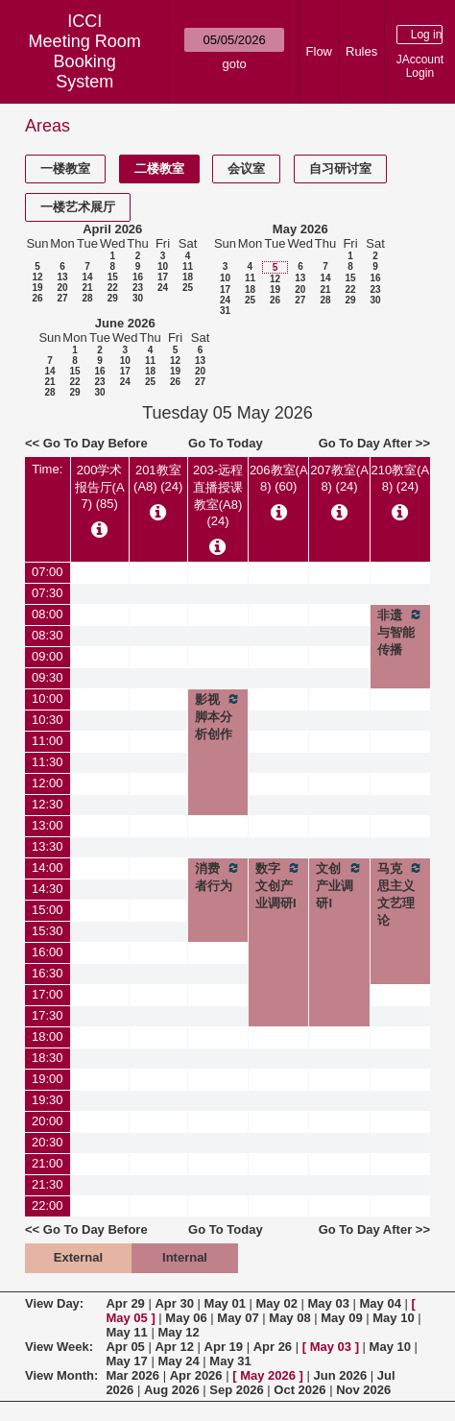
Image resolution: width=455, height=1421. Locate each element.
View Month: (61, 1375)
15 (113, 277)
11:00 (47, 741)
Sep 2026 (236, 1390)
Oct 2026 (299, 1390)
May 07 (237, 1318)
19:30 (47, 1100)
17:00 (47, 994)
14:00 (47, 867)
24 (162, 287)
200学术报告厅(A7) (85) (100, 487)
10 (162, 266)
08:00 (47, 614)
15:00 (47, 910)
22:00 (47, 1205)
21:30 (47, 1184)
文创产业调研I (339, 885)
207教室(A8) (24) (339, 478)
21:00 (47, 1163)
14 (87, 277)
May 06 (185, 1318)
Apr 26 (272, 1346)
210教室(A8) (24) (400, 478)
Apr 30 (174, 1303)
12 (37, 277)
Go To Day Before (95, 443)
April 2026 (112, 229)
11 (187, 266)
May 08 (289, 1318)
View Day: (54, 1303)
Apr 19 (223, 1346)
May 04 (380, 1303)
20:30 (47, 1142)
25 (187, 287)
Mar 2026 (132, 1375)
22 (113, 287)
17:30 (47, 1015)
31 (225, 310)
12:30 (47, 804)
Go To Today (225, 443)
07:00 (47, 572)
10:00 (47, 698)
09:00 (47, 656)
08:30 (47, 635)
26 (37, 298)
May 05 (126, 1318)
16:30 (47, 973)
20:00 (47, 1121)
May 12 (178, 1332)
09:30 (47, 677)
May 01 (225, 1303)
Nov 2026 (363, 1390)
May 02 (277, 1303)
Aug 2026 (172, 1390)
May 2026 (300, 229)
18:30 (47, 1057)
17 (162, 277)
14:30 (47, 888)
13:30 (47, 846)
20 (62, 287)
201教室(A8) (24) (157, 478)
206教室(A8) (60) (279, 478)
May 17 (126, 1361)
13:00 (47, 825)
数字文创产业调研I (278, 885)
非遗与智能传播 (400, 632)
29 (113, 298)
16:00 (47, 952)
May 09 (341, 1318)
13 (62, 277)
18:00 (47, 1036)
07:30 (47, 593)
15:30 (47, 931)
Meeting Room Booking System (85, 61)
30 (137, 298)
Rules (361, 51)
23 (137, 287)
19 (37, 287)
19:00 (47, 1079)
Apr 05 (125, 1346)
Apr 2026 (196, 1375)
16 (137, 277)
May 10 (393, 1318)
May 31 (230, 1361)
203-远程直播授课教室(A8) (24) (218, 495)
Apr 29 (125, 1303)
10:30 (47, 719)
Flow (319, 51)
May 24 (178, 1361)
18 (187, 277)
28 (87, 298)
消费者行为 (218, 876)
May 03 (328, 1303)
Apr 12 (174, 1346)
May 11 (126, 1332)
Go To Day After (366, 443)
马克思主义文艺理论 (400, 893)
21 (87, 287)
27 (62, 298)
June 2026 (125, 323)
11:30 (47, 762)
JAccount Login (419, 66)
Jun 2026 (341, 1375)
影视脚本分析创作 (218, 716)
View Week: (59, 1346)
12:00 (47, 783)
